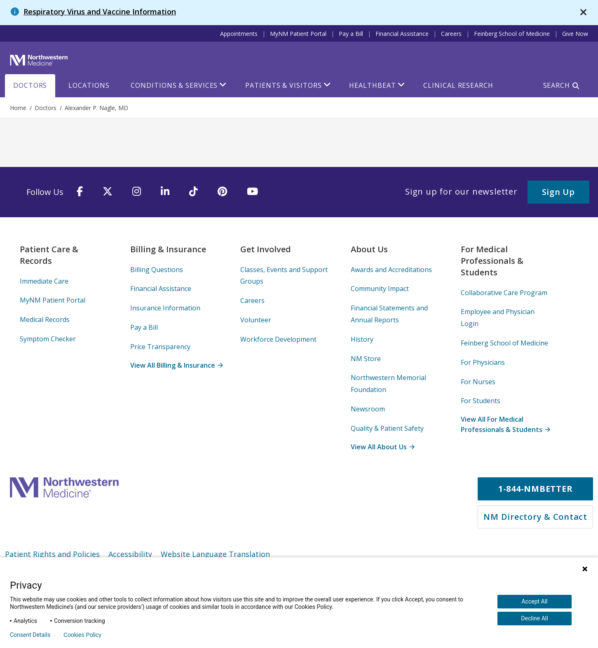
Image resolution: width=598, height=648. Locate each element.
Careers (451, 34)
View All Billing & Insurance (176, 365)
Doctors (30, 85)
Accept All (534, 601)
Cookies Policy (82, 635)
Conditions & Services (174, 85)
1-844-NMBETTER (535, 488)
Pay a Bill (351, 34)
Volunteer (255, 319)
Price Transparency (160, 346)
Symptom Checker (48, 338)
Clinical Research (458, 85)
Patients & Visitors (283, 85)
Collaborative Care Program (504, 292)
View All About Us (382, 446)
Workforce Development (278, 339)
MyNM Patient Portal (298, 34)
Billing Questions (156, 269)
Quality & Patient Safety (387, 428)
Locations (88, 85)
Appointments (239, 34)
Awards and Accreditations (391, 269)
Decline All (534, 618)
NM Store (366, 358)
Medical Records (45, 319)
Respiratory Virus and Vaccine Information (99, 11)
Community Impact (380, 288)
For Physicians (483, 362)
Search (556, 85)
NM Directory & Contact (535, 516)
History (362, 339)
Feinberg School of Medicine (512, 34)
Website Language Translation (215, 554)
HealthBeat (372, 85)
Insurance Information (165, 307)
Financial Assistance (402, 34)
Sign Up (558, 191)
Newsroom (368, 408)
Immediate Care (44, 281)
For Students (480, 400)
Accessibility (130, 554)
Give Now (575, 34)
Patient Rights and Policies (52, 554)
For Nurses (478, 381)
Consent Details (30, 635)
